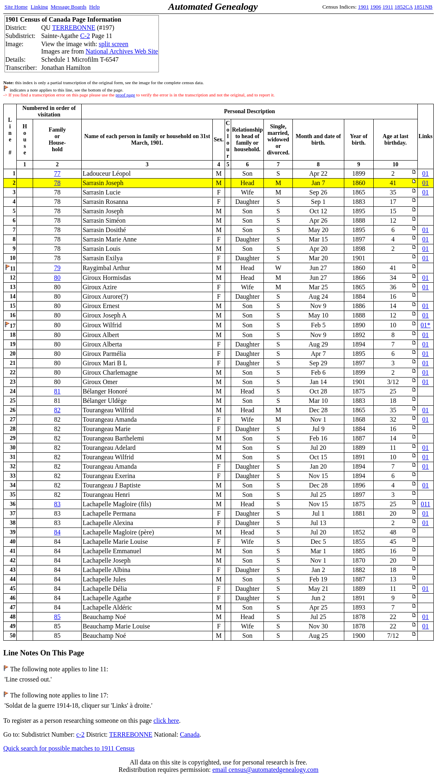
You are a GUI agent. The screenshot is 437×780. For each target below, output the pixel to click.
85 (57, 616)
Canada (190, 734)
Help (94, 7)
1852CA (403, 7)
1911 (388, 7)
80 (57, 277)
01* (425, 325)
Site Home (16, 7)
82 (57, 410)
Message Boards (69, 7)
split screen (113, 43)
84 (57, 532)
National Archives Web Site (121, 51)
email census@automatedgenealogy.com (265, 769)
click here (166, 720)
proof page (125, 94)
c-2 (80, 734)
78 (57, 182)
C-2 (85, 35)
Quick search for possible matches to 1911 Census (69, 748)
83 (57, 504)
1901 (363, 7)
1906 (375, 7)
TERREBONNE (73, 27)
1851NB (423, 7)
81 (57, 391)
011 (425, 504)
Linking (39, 7)
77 (57, 173)
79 (57, 267)
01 (425, 173)
